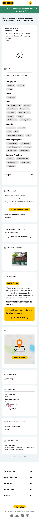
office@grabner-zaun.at (14, 214)
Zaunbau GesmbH (10, 445)
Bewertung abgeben (11, 28)
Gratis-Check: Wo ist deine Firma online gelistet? (20, 9)
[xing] (27, 516)
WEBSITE (7, 217)
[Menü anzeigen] (35, 3)
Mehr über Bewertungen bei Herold (19, 303)
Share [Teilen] (6, 429)
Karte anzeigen (19, 357)
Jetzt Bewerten (19, 317)
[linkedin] (22, 516)
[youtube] (17, 516)
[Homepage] (8, 3)
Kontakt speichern (12, 426)
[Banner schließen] (36, 8)
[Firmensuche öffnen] (30, 3)
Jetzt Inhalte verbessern (19, 236)
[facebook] (11, 516)
